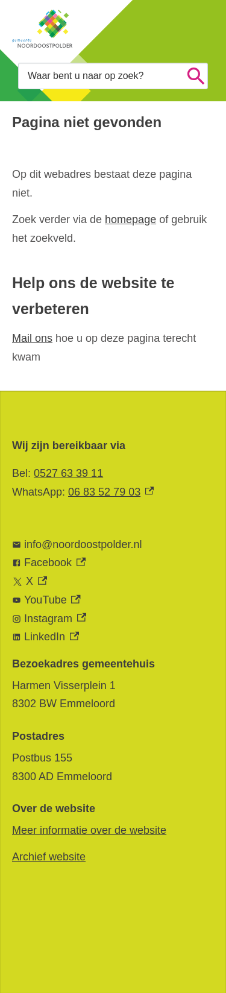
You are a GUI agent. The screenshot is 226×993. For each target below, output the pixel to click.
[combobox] (113, 75)
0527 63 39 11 (68, 473)
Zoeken (196, 76)
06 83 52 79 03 (111, 492)
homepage (130, 219)
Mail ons (32, 338)
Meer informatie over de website (89, 830)
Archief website (49, 857)
